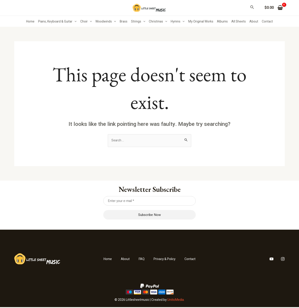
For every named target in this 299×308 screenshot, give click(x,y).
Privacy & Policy (165, 259)
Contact (267, 21)
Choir (86, 21)
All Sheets (238, 21)
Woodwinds (105, 21)
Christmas (158, 21)
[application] (74, 21)
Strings (138, 21)
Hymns (177, 21)
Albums (222, 21)
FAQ (140, 259)
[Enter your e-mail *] (149, 201)
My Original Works (200, 21)
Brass (123, 21)
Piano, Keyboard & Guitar (57, 21)
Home (30, 21)
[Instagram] (283, 260)
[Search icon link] (252, 8)
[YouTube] (271, 260)
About (253, 21)
